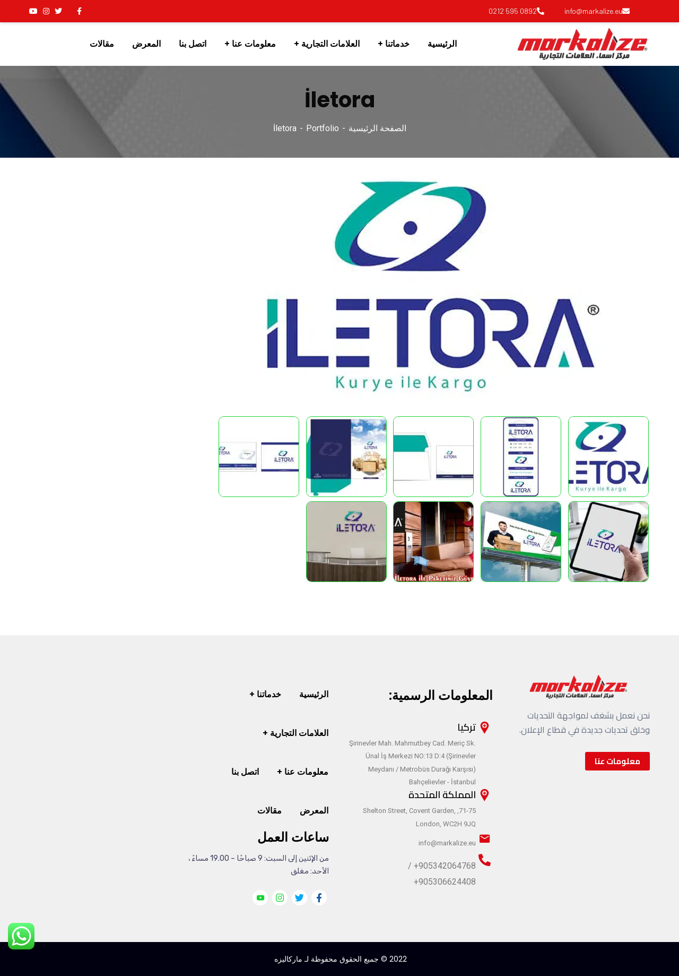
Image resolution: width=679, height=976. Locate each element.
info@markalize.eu (597, 10)
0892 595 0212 (516, 10)
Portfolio (322, 128)
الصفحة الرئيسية (377, 128)
